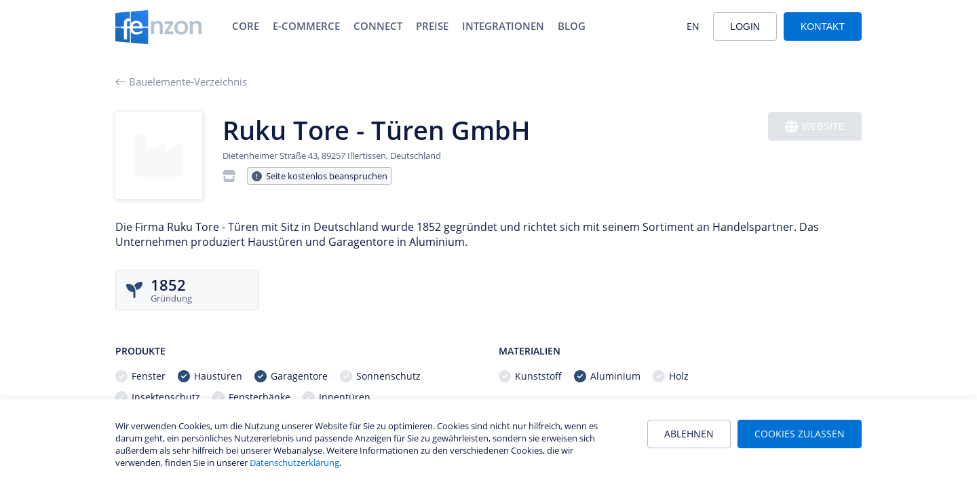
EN (693, 26)
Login (745, 26)
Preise (432, 26)
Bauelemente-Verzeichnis (181, 81)
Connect (377, 26)
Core (245, 26)
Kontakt (823, 26)
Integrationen (503, 26)
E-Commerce (306, 26)
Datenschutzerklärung (294, 462)
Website (815, 126)
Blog (572, 26)
